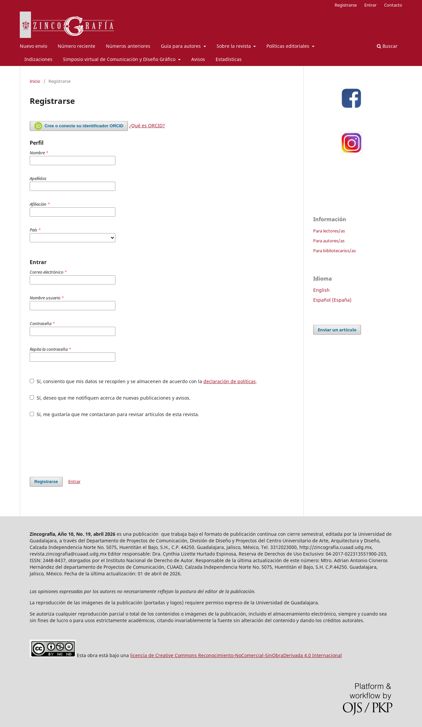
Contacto (393, 5)
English (321, 290)
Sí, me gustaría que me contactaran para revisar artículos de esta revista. (114, 414)
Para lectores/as (329, 231)
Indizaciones (38, 59)
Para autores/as (329, 241)
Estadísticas (229, 59)
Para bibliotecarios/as (334, 251)
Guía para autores (181, 46)
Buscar (387, 46)
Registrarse (346, 5)
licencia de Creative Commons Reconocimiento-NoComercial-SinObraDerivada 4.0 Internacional (236, 655)
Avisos (198, 59)
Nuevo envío (33, 46)
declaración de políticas (229, 381)
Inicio (35, 81)
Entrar (370, 5)
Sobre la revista (234, 46)
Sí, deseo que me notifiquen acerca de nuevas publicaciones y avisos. (110, 398)
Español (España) (332, 300)
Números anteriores (128, 46)
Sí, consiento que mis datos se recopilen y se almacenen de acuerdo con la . (143, 381)
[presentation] (80, 447)
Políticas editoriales (288, 46)
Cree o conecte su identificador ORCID (78, 126)
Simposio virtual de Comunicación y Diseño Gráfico (120, 59)
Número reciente (76, 46)
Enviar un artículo (337, 330)
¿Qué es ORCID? (147, 125)
